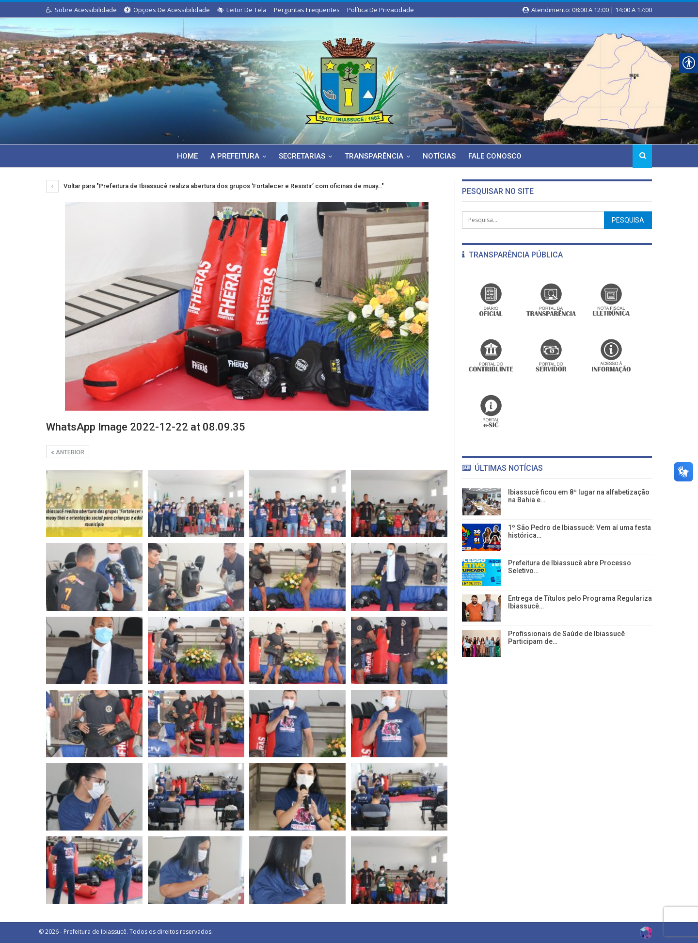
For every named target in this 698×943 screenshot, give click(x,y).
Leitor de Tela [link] (242, 9)
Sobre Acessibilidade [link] (81, 9)
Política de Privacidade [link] (380, 9)
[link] (349, 79)
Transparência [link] (374, 156)
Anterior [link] (67, 452)
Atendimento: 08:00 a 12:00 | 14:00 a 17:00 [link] (587, 9)
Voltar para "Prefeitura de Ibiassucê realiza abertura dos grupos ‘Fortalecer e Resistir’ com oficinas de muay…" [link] (215, 186)
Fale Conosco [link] (498, 156)
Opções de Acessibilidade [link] (167, 9)
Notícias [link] (441, 156)
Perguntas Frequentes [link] (307, 9)
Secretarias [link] (301, 156)
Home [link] (183, 156)
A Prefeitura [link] (232, 156)
